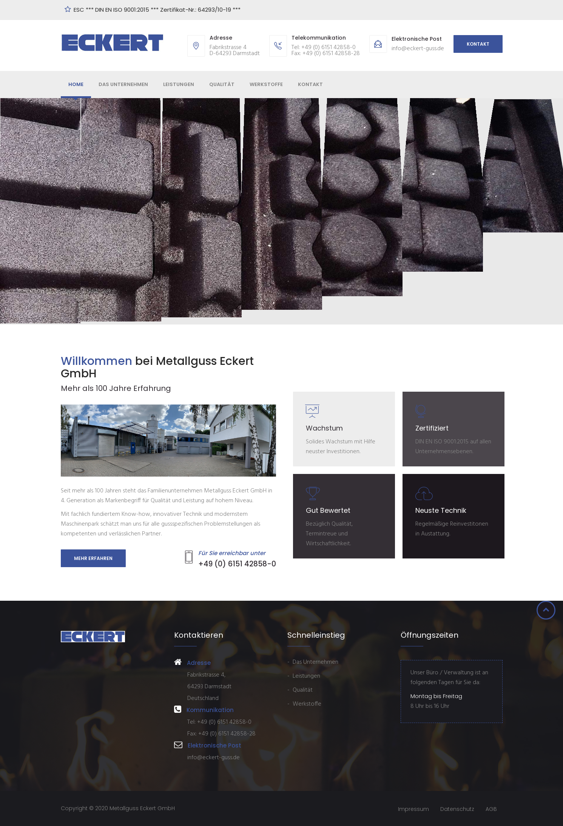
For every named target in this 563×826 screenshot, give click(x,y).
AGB (491, 809)
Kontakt (478, 44)
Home (75, 84)
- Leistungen (303, 676)
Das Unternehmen (123, 84)
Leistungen (178, 84)
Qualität (221, 84)
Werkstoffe (266, 84)
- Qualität (300, 690)
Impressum (413, 809)
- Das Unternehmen (312, 662)
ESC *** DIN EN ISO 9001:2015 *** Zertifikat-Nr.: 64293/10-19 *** (158, 10)
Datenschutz (457, 809)
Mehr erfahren (93, 558)
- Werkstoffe (304, 704)
